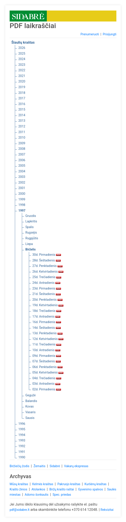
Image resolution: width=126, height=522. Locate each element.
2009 (21, 143)
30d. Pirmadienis (46, 254)
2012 (21, 126)
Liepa (29, 244)
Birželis (30, 249)
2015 (21, 109)
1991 (21, 452)
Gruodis (30, 216)
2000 (21, 193)
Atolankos (39, 489)
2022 (21, 70)
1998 (21, 205)
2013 (21, 120)
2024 (21, 59)
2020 (21, 81)
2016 (21, 104)
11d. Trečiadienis (46, 344)
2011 (21, 132)
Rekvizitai (107, 509)
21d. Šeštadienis (46, 294)
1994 (21, 435)
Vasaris (30, 412)
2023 (21, 64)
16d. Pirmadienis (46, 322)
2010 (21, 137)
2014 (21, 115)
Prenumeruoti (89, 34)
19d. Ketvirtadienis (47, 305)
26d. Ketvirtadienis (47, 271)
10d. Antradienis (46, 350)
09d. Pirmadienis (46, 356)
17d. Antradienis (46, 316)
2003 (21, 177)
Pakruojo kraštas (69, 484)
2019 (21, 87)
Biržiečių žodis (20, 466)
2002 (21, 182)
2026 (21, 48)
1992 (21, 446)
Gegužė (30, 395)
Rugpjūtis (31, 238)
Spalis (29, 227)
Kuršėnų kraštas (95, 484)
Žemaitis (39, 466)
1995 (21, 429)
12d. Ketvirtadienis (47, 339)
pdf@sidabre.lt (20, 509)
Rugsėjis (31, 232)
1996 (21, 423)
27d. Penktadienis (47, 266)
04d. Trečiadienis (46, 378)
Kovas (29, 406)
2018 (21, 93)
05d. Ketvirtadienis (47, 372)
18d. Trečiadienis (46, 311)
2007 (21, 154)
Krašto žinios (19, 489)
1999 (21, 199)
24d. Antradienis (46, 282)
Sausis (30, 418)
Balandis (31, 401)
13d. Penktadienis (47, 333)
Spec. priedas (61, 494)
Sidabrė (55, 466)
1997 (21, 210)
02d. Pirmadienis (46, 389)
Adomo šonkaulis (37, 494)
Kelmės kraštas (43, 484)
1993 (21, 440)
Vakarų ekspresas (76, 466)
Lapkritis (31, 221)
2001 (21, 188)
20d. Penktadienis (47, 299)
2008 (21, 148)
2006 (21, 160)
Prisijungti (109, 34)
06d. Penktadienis (47, 367)
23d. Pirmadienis (46, 288)
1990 (21, 457)
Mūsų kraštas (19, 484)
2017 (21, 98)
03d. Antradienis (46, 383)
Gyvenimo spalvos (91, 489)
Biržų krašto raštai (62, 489)
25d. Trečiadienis (46, 277)
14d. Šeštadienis (46, 327)
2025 (21, 53)
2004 (21, 171)
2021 (21, 76)
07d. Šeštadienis (46, 361)
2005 (21, 165)
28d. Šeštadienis (46, 260)
